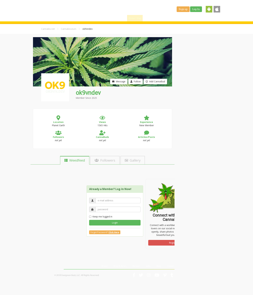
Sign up (183, 9)
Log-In (196, 9)
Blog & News (165, 18)
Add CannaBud (155, 81)
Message (118, 81)
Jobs (192, 18)
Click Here (114, 232)
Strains (181, 18)
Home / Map (135, 18)
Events (214, 18)
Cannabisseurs (68, 28)
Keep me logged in (100, 216)
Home (105, 266)
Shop (202, 18)
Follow (135, 81)
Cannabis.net (48, 28)
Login (115, 222)
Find (150, 18)
